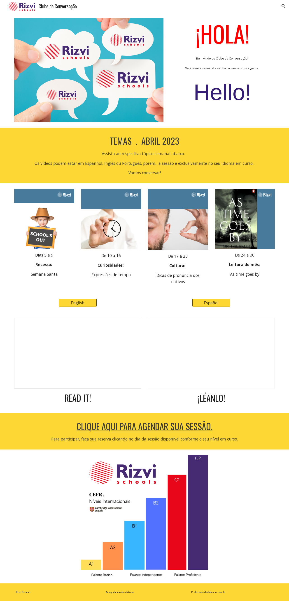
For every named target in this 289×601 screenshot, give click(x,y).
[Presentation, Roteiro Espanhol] (211, 353)
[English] (77, 302)
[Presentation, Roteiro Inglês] (77, 353)
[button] (283, 6)
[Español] (211, 302)
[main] (222, 65)
